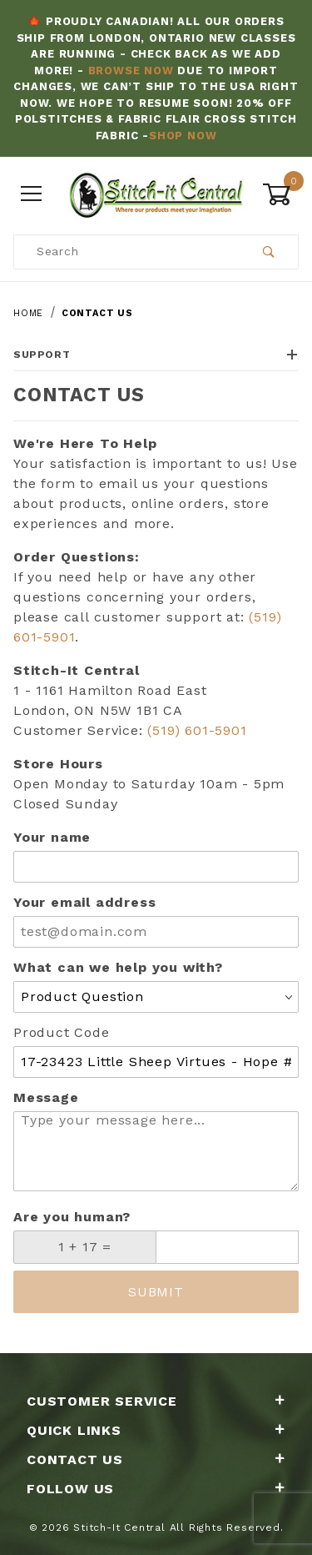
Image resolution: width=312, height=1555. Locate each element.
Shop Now (182, 135)
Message (46, 1097)
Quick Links (156, 1430)
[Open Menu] (31, 194)
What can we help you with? (118, 967)
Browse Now (131, 70)
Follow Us (156, 1489)
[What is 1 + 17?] (84, 1247)
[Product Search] (127, 252)
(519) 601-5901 (196, 730)
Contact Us (156, 1459)
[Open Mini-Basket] (280, 194)
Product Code (61, 1032)
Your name (52, 837)
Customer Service (156, 1401)
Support (156, 354)
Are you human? (72, 1217)
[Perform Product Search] (269, 252)
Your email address (84, 902)
